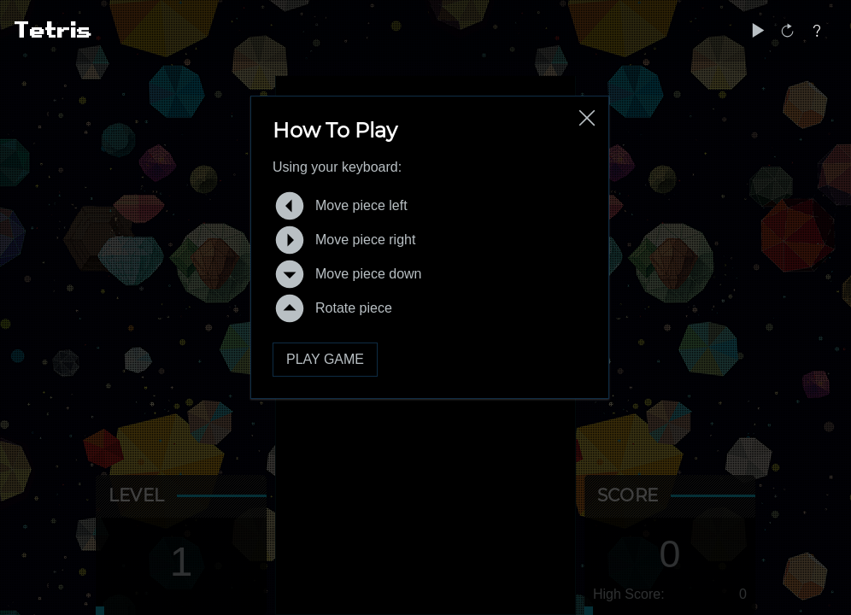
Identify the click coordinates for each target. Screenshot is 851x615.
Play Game (325, 359)
